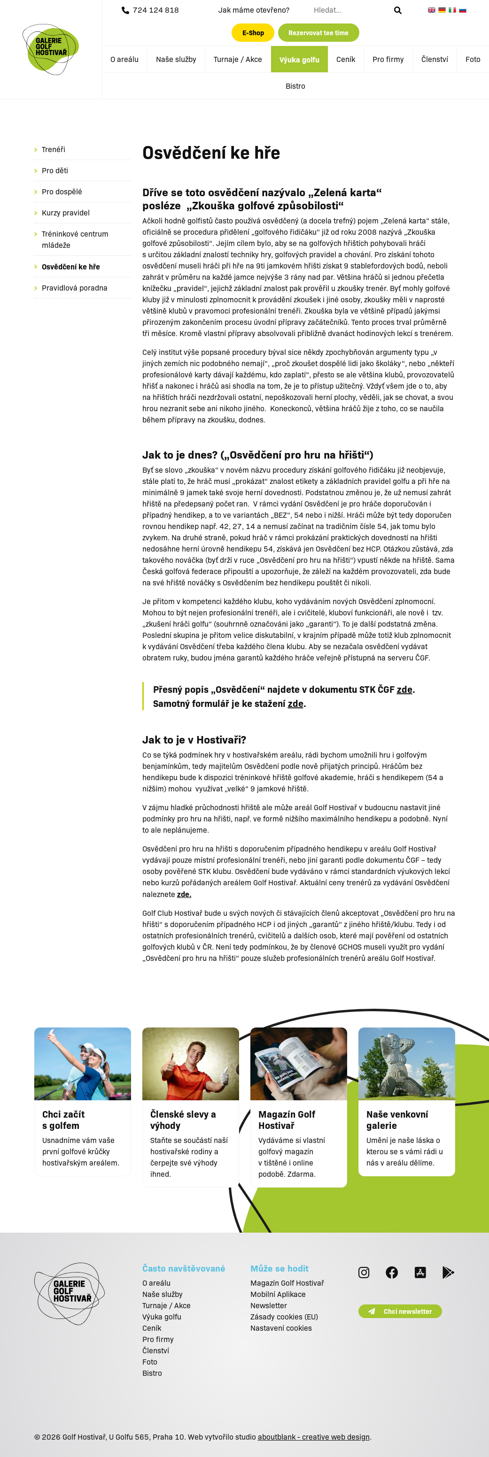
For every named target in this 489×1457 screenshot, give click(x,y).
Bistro (295, 86)
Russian (464, 10)
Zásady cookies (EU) (284, 1316)
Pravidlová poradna (75, 287)
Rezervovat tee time (318, 32)
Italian (454, 10)
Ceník (345, 59)
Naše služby (176, 59)
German (443, 10)
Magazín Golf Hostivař (287, 1283)
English (433, 10)
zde (404, 688)
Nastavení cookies (281, 1328)
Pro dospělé (62, 191)
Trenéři (53, 149)
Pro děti (55, 170)
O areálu (124, 59)
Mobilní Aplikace (278, 1294)
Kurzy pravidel (66, 212)
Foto (473, 59)
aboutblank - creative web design (314, 1437)
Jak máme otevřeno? (253, 10)
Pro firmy (388, 59)
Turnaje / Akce (238, 59)
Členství (434, 59)
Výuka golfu (299, 59)
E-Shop (253, 32)
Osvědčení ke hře (71, 266)
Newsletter (268, 1305)
